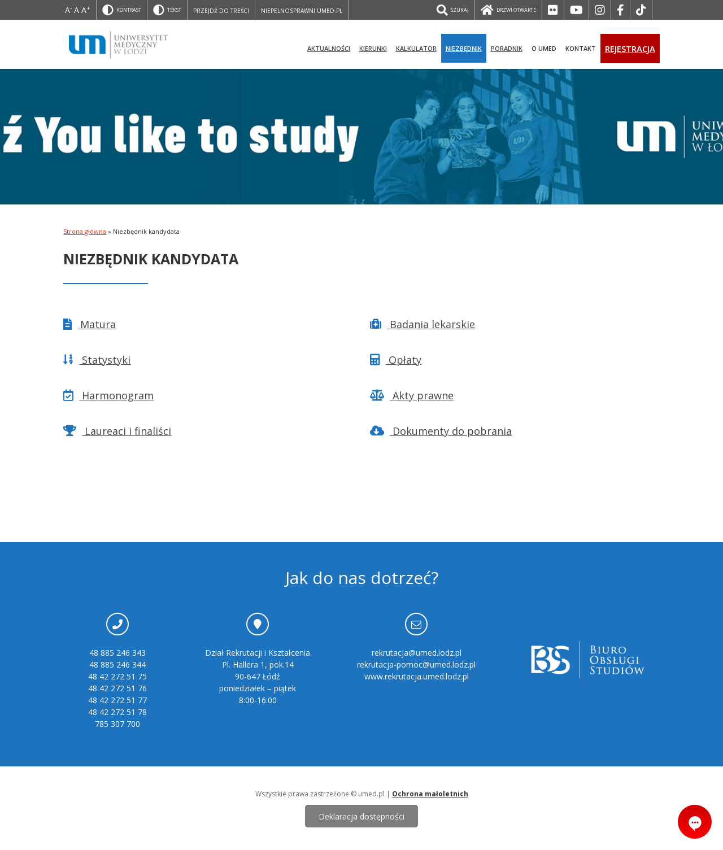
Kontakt (580, 48)
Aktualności (328, 48)
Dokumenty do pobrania (441, 431)
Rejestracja (630, 48)
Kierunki (373, 48)
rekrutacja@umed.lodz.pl (416, 652)
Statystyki (96, 360)
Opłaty (395, 360)
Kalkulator (416, 48)
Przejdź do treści (221, 11)
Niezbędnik (464, 48)
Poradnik (506, 48)
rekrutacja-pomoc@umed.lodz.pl (416, 664)
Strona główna (84, 231)
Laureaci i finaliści (117, 431)
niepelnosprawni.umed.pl (301, 11)
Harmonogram (108, 395)
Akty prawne (412, 395)
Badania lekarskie (422, 324)
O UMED (544, 48)
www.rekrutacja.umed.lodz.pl (416, 676)
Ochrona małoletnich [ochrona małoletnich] (430, 794)
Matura (89, 324)
